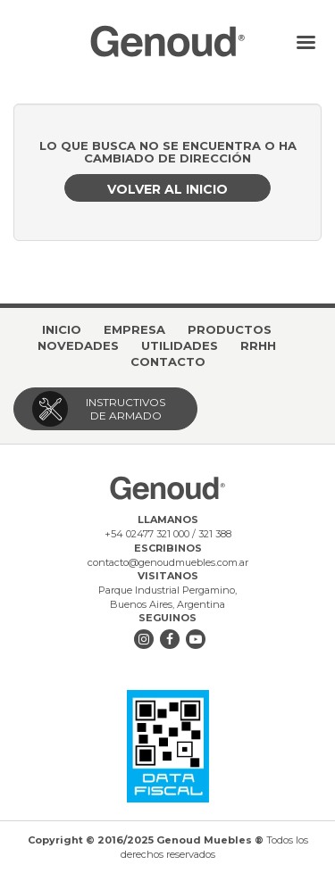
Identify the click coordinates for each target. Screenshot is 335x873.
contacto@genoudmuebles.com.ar (168, 562)
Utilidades (179, 345)
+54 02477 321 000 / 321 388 (168, 534)
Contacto (167, 361)
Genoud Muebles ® (167, 41)
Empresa (134, 329)
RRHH (258, 345)
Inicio (61, 329)
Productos (230, 329)
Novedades (78, 345)
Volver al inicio (167, 189)
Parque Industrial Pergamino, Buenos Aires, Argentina (167, 597)
